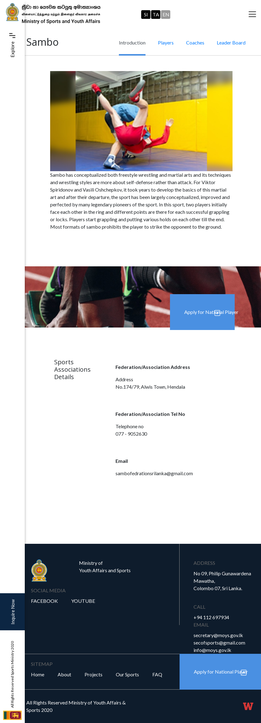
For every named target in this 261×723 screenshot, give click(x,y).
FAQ (157, 674)
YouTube (83, 601)
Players (166, 42)
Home (37, 674)
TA (156, 14)
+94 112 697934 (211, 617)
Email (201, 625)
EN (166, 14)
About (64, 674)
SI (146, 14)
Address (204, 563)
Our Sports (127, 674)
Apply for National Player (209, 312)
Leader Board (231, 42)
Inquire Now (12, 611)
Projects (93, 674)
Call (199, 607)
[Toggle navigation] (252, 14)
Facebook (44, 601)
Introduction (132, 42)
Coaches (195, 42)
